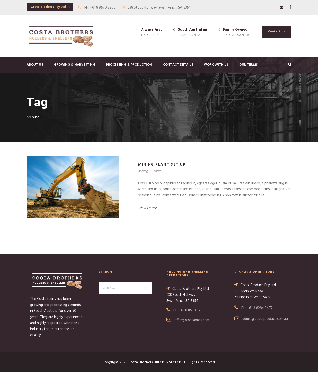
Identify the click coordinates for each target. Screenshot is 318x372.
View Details (147, 208)
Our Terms (248, 64)
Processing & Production (129, 64)
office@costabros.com (191, 320)
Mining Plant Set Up (161, 164)
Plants (156, 171)
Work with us (216, 64)
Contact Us (276, 31)
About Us (35, 64)
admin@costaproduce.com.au (265, 319)
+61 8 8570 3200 (192, 310)
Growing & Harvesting (74, 64)
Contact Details (178, 64)
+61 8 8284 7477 (260, 308)
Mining (143, 171)
